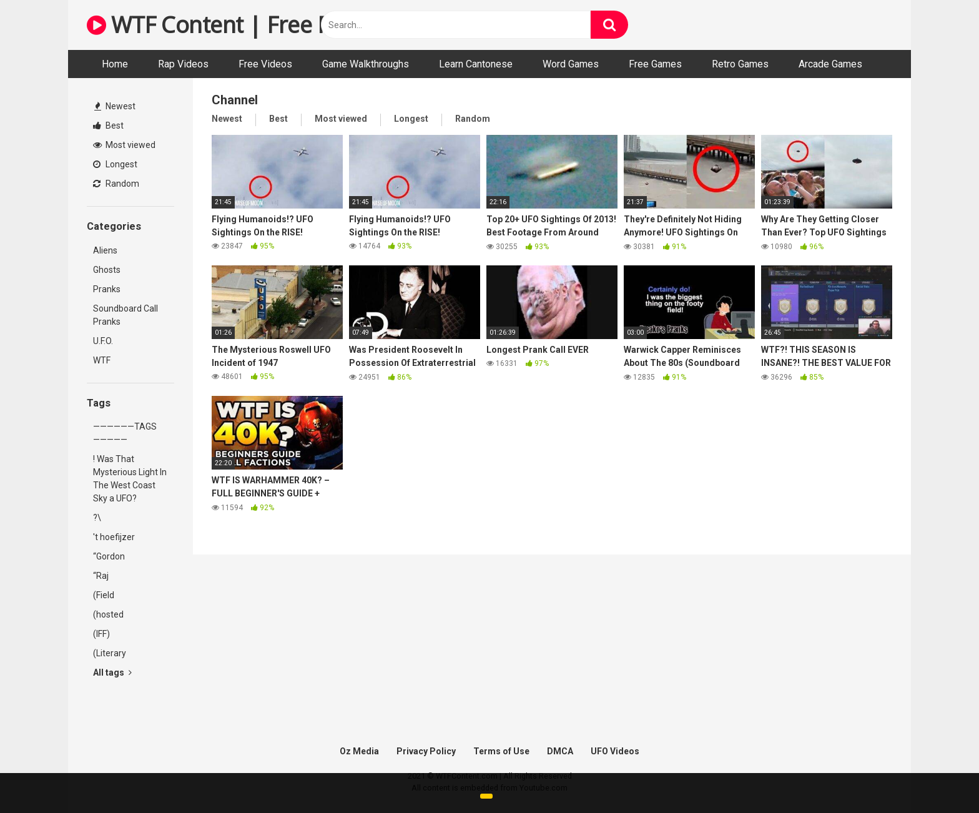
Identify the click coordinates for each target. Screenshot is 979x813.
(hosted (108, 614)
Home (115, 64)
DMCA (560, 751)
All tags (112, 673)
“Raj (101, 576)
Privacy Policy (426, 751)
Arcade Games (830, 64)
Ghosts (107, 270)
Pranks (107, 289)
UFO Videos (615, 751)
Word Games (571, 64)
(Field (103, 595)
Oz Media (359, 751)
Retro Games (740, 64)
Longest (115, 164)
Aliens (105, 250)
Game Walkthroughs (365, 64)
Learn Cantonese (476, 64)
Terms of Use (501, 751)
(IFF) (101, 634)
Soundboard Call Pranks (125, 315)
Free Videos (265, 64)
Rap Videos (183, 64)
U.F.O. (103, 341)
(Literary (109, 653)
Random (116, 184)
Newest (114, 106)
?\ (97, 518)
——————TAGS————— (125, 433)
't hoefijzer (114, 537)
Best (108, 126)
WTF (102, 360)
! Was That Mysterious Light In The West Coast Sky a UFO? (130, 478)
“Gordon (109, 556)
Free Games (655, 64)
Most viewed (124, 145)
